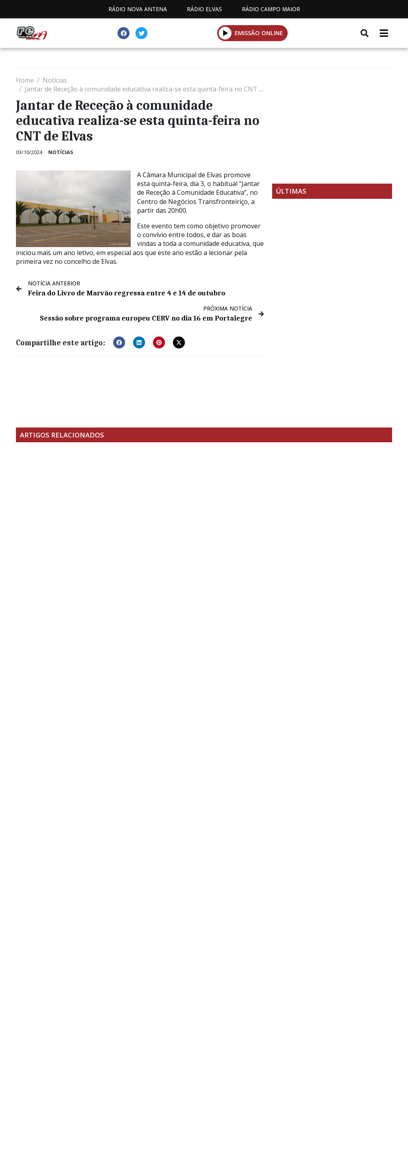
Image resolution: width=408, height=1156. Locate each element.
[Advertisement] (332, 126)
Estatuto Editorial (72, 1075)
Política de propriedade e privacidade (308, 1075)
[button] (119, 341)
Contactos (209, 1075)
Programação (147, 1075)
